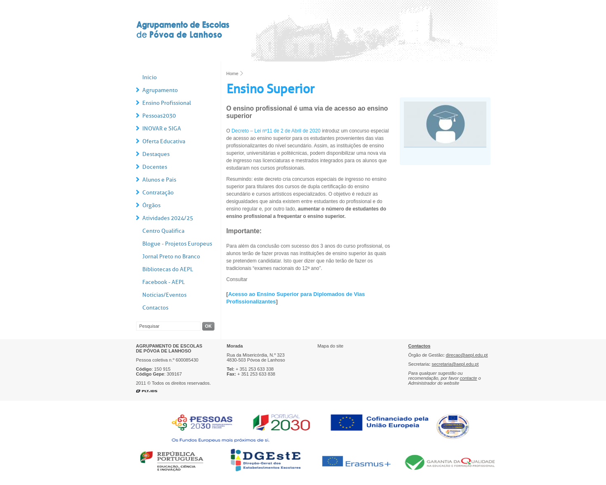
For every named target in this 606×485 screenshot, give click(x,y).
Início (149, 77)
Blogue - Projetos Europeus (177, 243)
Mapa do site (331, 345)
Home (232, 73)
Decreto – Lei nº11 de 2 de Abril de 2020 (276, 131)
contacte (468, 378)
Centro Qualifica (163, 230)
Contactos (155, 307)
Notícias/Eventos (164, 294)
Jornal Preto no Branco (171, 256)
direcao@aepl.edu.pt (467, 355)
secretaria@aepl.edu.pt (455, 364)
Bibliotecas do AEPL (167, 269)
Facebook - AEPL (163, 282)
